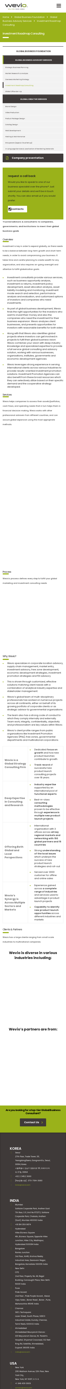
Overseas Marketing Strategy (17, 79)
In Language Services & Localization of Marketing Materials (29, 149)
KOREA (15, 1097)
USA (13, 1312)
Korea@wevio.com (22, 1134)
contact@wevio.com (23, 1337)
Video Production (12, 112)
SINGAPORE (19, 1347)
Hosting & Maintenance (15, 136)
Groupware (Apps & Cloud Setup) (18, 143)
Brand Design (11, 106)
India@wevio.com (22, 1301)
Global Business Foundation (33, 51)
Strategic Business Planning (16, 67)
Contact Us (33, 1071)
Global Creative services (33, 99)
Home (6, 17)
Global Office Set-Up (13, 91)
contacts (16, 209)
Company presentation (25, 158)
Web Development (13, 130)
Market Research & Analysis (16, 73)
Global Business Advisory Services (33, 60)
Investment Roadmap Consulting (19, 85)
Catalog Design (11, 124)
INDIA (14, 1149)
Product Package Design (15, 118)
